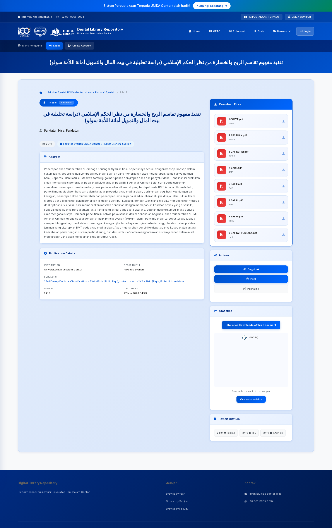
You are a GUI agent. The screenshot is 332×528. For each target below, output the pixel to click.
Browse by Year (175, 493)
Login (305, 31)
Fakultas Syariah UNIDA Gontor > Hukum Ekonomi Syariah (81, 92)
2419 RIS (249, 435)
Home (194, 31)
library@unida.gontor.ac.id (263, 493)
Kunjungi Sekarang (212, 5)
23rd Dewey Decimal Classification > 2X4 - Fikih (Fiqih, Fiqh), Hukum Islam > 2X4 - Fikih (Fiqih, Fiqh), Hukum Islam (114, 281)
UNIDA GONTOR (299, 16)
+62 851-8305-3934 (259, 501)
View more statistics (251, 402)
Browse (282, 31)
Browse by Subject (177, 501)
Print (251, 281)
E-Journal (237, 31)
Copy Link (251, 272)
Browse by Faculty (177, 508)
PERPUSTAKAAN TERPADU (261, 16)
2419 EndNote (273, 435)
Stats (259, 31)
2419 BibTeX (226, 435)
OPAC (214, 31)
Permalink (251, 291)
